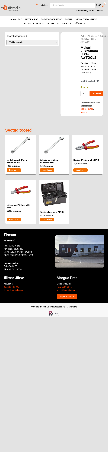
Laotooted (53, 23)
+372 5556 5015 (64, 287)
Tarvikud (66, 23)
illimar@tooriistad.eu (13, 290)
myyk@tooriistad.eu (66, 290)
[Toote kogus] (84, 93)
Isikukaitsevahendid (86, 19)
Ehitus (68, 19)
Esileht (84, 36)
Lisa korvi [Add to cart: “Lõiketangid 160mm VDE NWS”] (13, 219)
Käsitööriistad (87, 109)
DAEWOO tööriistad (51, 19)
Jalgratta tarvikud (33, 23)
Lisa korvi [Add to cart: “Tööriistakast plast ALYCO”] (47, 219)
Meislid (84, 112)
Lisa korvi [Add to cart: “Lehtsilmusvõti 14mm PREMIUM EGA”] (13, 170)
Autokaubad (31, 19)
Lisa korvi (96, 93)
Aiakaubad (16, 19)
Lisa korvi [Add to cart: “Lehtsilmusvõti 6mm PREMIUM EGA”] (47, 170)
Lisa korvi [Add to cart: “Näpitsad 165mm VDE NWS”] (80, 170)
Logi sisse (43, 5)
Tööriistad (80, 23)
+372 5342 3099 (11, 287)
